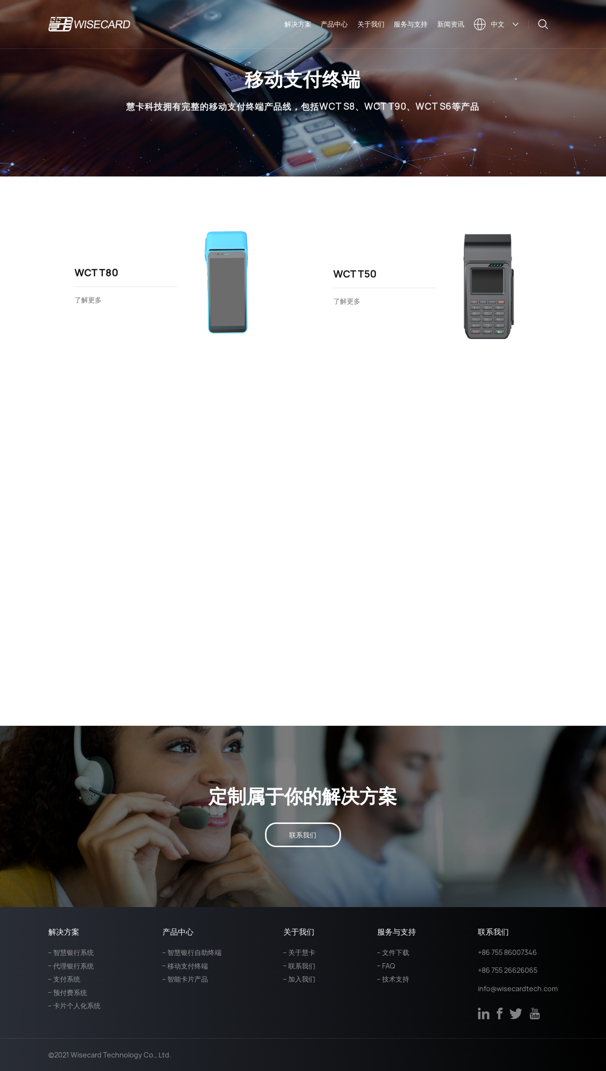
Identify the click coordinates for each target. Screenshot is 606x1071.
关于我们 (370, 24)
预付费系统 (70, 992)
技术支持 (395, 978)
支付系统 (66, 978)
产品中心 (334, 24)
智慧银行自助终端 (194, 952)
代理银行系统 (73, 965)
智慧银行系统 (73, 952)
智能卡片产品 (187, 978)
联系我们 (302, 834)
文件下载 (395, 952)
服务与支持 (411, 24)
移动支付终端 (187, 965)
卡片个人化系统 (77, 1005)
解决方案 (297, 24)
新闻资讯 (450, 24)
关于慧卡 (301, 952)
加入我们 (301, 978)
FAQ (388, 965)
